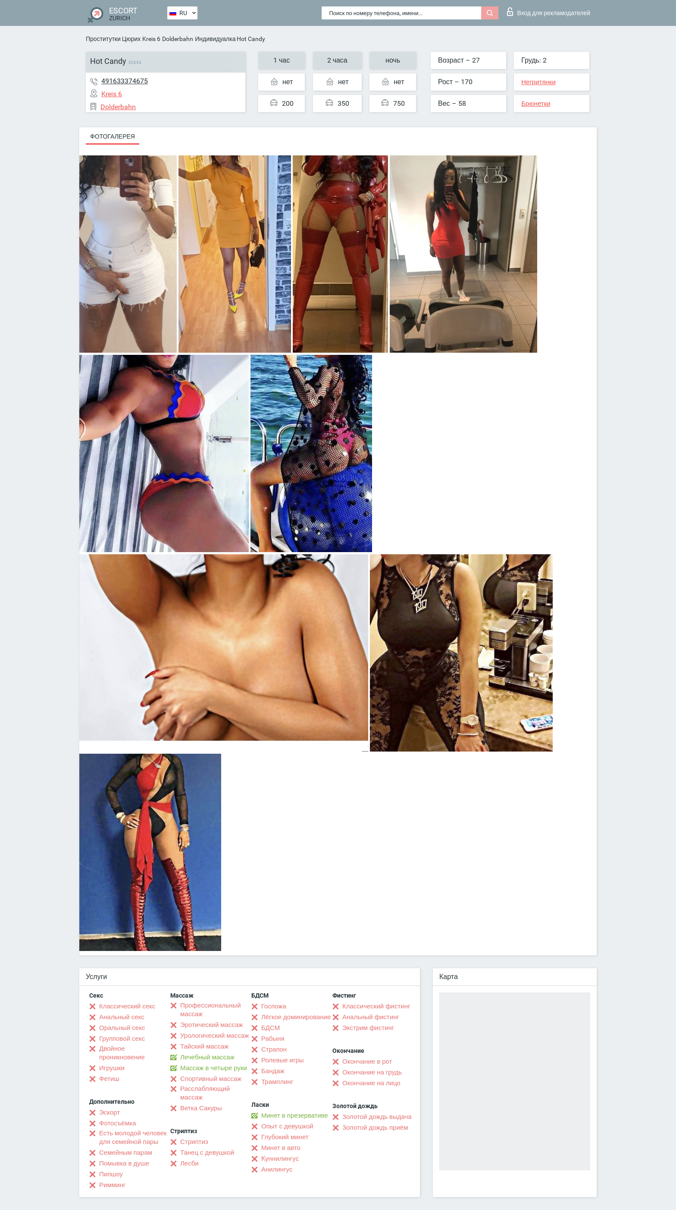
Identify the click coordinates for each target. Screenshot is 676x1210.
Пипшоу (111, 1174)
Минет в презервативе (294, 1115)
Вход (548, 11)
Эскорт (109, 1112)
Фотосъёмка (117, 1123)
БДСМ (270, 1028)
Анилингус (276, 1169)
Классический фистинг (376, 1006)
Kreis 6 (151, 38)
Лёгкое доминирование (296, 1017)
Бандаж (273, 1071)
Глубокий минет (285, 1137)
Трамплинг (277, 1082)
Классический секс (127, 1006)
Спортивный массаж (210, 1079)
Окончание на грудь (372, 1072)
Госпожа (273, 1006)
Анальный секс (121, 1017)
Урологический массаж (214, 1035)
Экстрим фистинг (368, 1028)
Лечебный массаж (207, 1057)
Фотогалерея (112, 136)
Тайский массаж (204, 1046)
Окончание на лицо (371, 1083)
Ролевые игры (282, 1060)
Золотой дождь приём (375, 1127)
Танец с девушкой (207, 1152)
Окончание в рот (367, 1061)
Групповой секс (122, 1039)
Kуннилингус (280, 1159)
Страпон (274, 1049)
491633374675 (124, 81)
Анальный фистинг (370, 1017)
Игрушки (112, 1068)
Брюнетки (535, 103)
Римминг (112, 1185)
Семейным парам (125, 1152)
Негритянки (538, 82)
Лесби (189, 1163)
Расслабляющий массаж (205, 1093)
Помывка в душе (124, 1163)
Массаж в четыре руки (213, 1068)
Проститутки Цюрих (113, 38)
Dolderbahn (177, 38)
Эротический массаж (211, 1025)
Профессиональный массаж (210, 1009)
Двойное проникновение (122, 1053)
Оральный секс (122, 1028)
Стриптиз (194, 1142)
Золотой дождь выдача (377, 1117)
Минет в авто (280, 1148)
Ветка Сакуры (201, 1108)
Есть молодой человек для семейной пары (132, 1137)
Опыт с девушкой (287, 1126)
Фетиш (109, 1079)
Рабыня (273, 1039)
